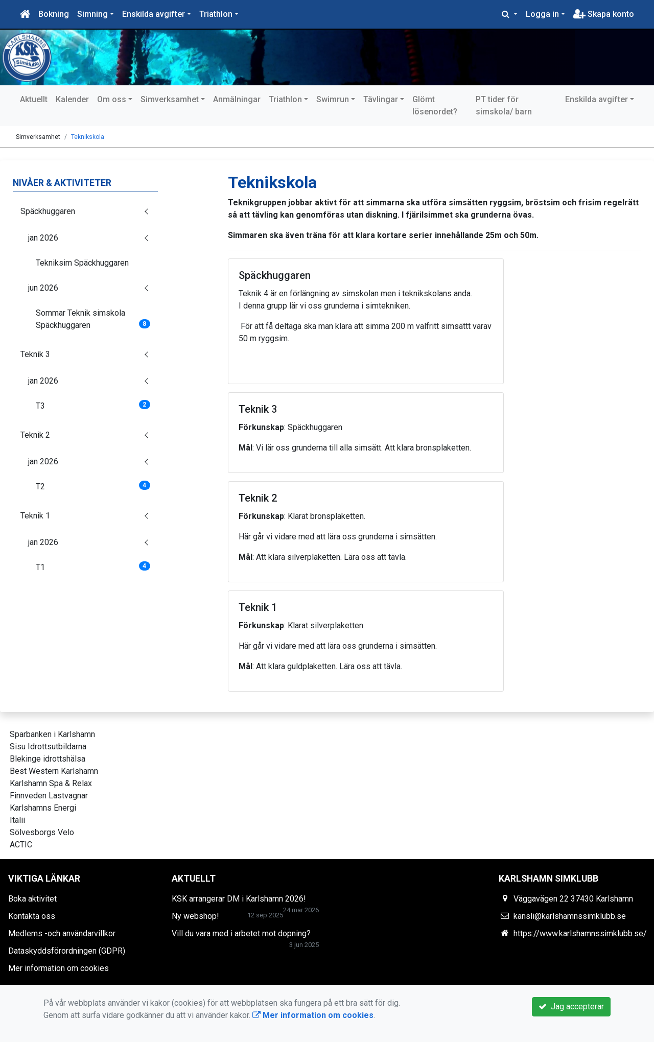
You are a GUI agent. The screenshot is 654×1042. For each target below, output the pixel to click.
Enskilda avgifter (153, 14)
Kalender (72, 99)
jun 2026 (43, 288)
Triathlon (215, 14)
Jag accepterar (571, 1006)
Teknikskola (87, 136)
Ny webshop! (195, 916)
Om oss (111, 99)
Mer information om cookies (58, 968)
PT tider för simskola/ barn (504, 105)
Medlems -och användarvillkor (61, 933)
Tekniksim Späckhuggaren (82, 263)
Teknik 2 (35, 435)
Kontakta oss (31, 916)
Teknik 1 (35, 515)
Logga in (542, 14)
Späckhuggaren (47, 211)
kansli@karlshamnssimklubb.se (569, 916)
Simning (92, 14)
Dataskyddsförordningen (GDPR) (66, 951)
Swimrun (332, 99)
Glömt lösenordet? (434, 105)
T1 (93, 566)
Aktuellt (34, 99)
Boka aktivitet (32, 899)
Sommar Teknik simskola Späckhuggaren (93, 319)
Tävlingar (380, 99)
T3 (93, 405)
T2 (93, 486)
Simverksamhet (170, 99)
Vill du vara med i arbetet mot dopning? (241, 933)
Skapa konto (603, 14)
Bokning (53, 14)
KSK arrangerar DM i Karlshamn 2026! (239, 899)
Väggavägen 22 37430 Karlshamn (573, 899)
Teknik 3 (35, 354)
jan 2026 (43, 238)
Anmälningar (237, 99)
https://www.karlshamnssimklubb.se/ (580, 933)
